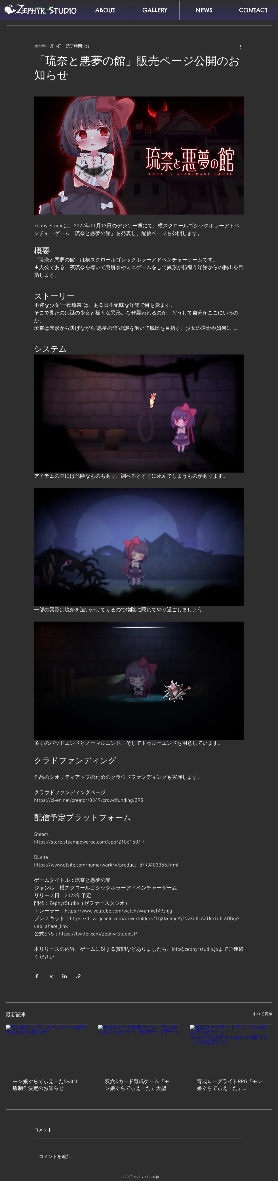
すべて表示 (262, 1014)
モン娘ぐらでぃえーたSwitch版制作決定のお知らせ (46, 1085)
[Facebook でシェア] (36, 976)
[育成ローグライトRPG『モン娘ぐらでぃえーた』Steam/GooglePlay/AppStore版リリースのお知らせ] (231, 1048)
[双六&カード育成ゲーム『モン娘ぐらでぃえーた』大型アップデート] (139, 1048)
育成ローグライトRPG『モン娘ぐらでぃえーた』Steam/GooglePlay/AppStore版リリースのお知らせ (231, 1085)
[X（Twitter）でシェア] (50, 976)
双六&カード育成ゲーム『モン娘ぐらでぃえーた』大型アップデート (138, 1085)
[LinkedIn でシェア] (64, 976)
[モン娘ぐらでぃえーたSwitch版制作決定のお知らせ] (47, 1048)
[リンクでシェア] (78, 976)
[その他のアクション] (240, 46)
